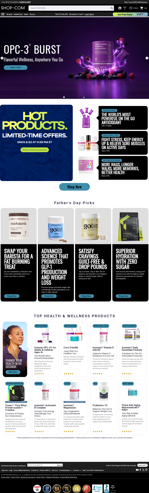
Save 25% (106, 176)
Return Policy (40, 477)
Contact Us (34, 470)
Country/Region (64, 470)
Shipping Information (52, 477)
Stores (32, 14)
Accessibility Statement (22, 470)
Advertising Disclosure (28, 477)
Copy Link (142, 465)
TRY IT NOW (107, 126)
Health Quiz (18, 14)
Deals (26, 14)
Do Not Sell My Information (68, 477)
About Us (5, 470)
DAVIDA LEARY (25, 2)
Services (55, 470)
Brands (9, 14)
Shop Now (74, 186)
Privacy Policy (5, 477)
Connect (76, 470)
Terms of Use (15, 477)
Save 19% (106, 151)
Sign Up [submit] (59, 465)
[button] (66, 470)
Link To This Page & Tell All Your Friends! (121, 465)
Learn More (89, 14)
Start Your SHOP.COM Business (135, 2)
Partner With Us (45, 470)
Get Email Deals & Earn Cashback (13, 466)
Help (10, 470)
